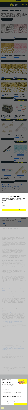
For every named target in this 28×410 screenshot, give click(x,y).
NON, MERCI (14, 213)
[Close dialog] (26, 194)
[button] (2, 407)
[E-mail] (14, 205)
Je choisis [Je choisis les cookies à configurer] (8, 403)
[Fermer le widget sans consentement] (7, 379)
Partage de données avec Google (9, 397)
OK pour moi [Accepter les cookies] (20, 403)
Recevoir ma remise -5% (14, 209)
